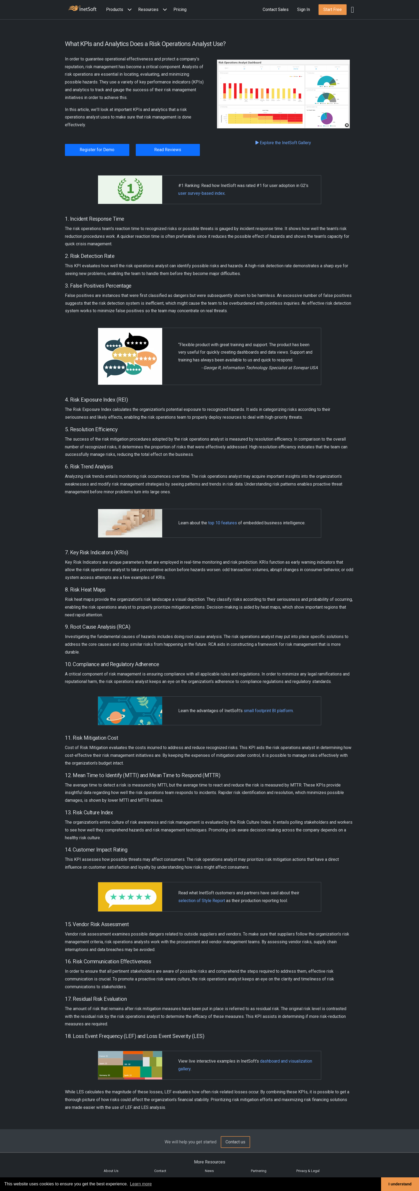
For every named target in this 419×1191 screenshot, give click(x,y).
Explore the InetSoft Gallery (283, 142)
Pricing (180, 9)
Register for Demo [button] (97, 149)
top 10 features (222, 522)
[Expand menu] (128, 10)
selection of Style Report (201, 900)
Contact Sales (276, 9)
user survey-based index (201, 193)
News (209, 1171)
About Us (111, 1171)
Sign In (303, 9)
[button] (120, 10)
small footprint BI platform (268, 710)
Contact (160, 1171)
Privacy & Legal (308, 1171)
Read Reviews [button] (167, 149)
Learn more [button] (141, 1184)
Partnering (258, 1171)
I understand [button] (400, 1184)
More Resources (209, 1162)
